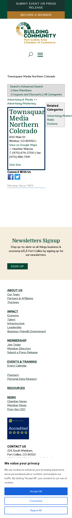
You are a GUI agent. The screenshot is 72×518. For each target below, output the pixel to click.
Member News (17, 405)
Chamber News (17, 401)
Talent (11, 319)
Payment (13, 375)
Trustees (13, 302)
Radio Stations (52, 121)
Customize (36, 500)
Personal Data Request (22, 379)
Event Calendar (17, 365)
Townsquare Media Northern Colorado (29, 121)
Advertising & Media (20, 99)
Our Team (13, 294)
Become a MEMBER (36, 15)
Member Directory (19, 348)
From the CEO (16, 409)
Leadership (14, 327)
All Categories (53, 94)
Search (14, 86)
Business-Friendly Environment (26, 331)
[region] (36, 488)
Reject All (36, 510)
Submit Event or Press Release (36, 5)
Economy (13, 315)
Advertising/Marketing (21, 103)
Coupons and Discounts (27, 94)
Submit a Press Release (22, 352)
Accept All (36, 491)
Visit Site (15, 165)
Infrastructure (16, 323)
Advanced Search (32, 86)
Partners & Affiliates (20, 298)
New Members (22, 90)
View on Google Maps (23, 145)
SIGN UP (17, 266)
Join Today (14, 344)
